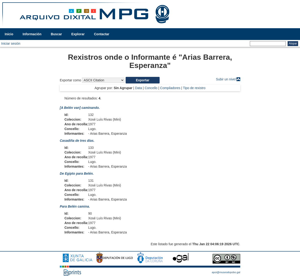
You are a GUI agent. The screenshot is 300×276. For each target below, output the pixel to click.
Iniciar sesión (10, 43)
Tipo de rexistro (194, 88)
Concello (151, 88)
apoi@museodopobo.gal (226, 272)
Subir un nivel (226, 79)
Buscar (56, 34)
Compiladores (170, 88)
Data (138, 88)
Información (32, 34)
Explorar (78, 34)
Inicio (9, 34)
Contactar (101, 34)
